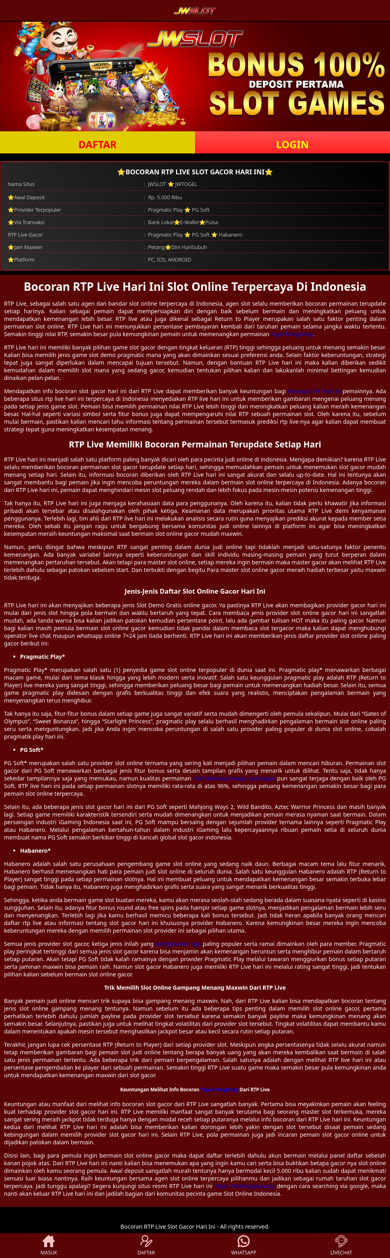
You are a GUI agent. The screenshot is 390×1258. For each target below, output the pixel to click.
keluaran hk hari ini (314, 391)
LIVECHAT (341, 1245)
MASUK (49, 1245)
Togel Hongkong (219, 1089)
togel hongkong (292, 334)
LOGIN (292, 144)
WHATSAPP (243, 1245)
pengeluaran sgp (178, 944)
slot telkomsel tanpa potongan (234, 778)
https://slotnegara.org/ (244, 1186)
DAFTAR (97, 144)
